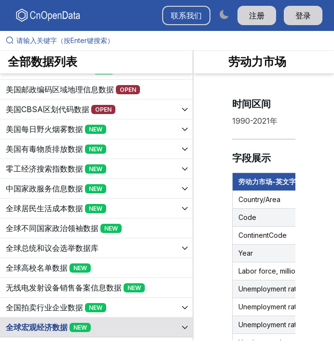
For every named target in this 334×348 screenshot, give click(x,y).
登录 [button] (303, 15)
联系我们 (186, 15)
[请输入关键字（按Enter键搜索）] (171, 40)
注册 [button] (256, 15)
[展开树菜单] (96, 89)
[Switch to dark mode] (224, 14)
